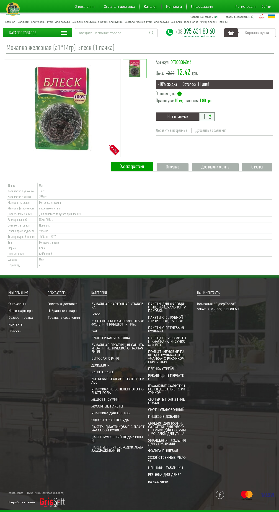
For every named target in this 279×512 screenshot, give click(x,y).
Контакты (174, 6)
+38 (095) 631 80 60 (223, 309)
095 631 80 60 (195, 31)
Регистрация (245, 6)
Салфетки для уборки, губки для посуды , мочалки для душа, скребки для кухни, (70, 21)
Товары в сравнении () (239, 16)
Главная (10, 21)
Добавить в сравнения (210, 130)
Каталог (150, 6)
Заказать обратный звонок (198, 37)
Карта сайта (15, 493)
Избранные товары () (203, 16)
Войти (266, 6)
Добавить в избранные (171, 130)
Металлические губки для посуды (147, 21)
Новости (14, 331)
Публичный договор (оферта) (45, 493)
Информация (202, 6)
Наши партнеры (20, 310)
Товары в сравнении (64, 317)
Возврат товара (20, 317)
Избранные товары (62, 310)
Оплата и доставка (119, 6)
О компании (85, 6)
